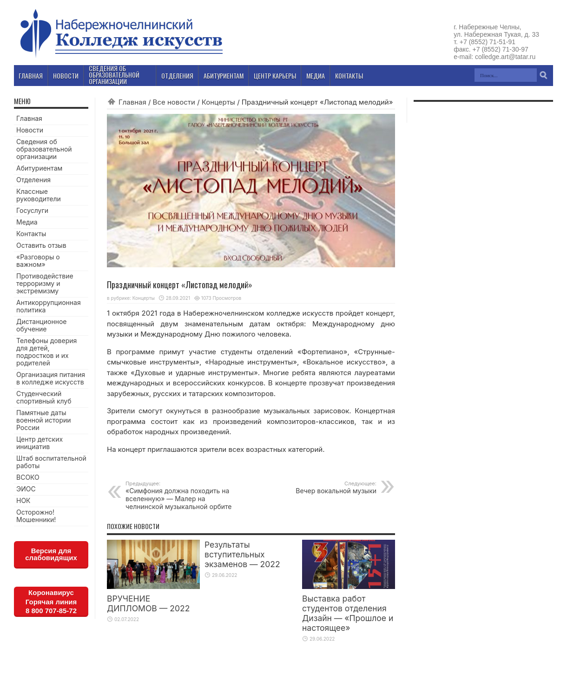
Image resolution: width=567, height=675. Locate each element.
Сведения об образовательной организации (44, 149)
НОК (23, 500)
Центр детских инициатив (39, 442)
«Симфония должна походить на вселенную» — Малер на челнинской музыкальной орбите (182, 495)
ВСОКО (28, 477)
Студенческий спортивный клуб (44, 397)
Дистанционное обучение (41, 325)
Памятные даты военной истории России (43, 420)
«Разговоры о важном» (38, 260)
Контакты (31, 234)
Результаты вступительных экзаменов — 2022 (242, 554)
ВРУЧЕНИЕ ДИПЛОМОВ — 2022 (148, 603)
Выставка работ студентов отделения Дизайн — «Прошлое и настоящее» (347, 613)
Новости (29, 130)
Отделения (33, 180)
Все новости (174, 102)
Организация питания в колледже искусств (50, 378)
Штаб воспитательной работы (51, 462)
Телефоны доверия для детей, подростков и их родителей (46, 352)
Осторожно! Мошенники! (36, 515)
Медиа (27, 222)
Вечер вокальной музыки (319, 487)
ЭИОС (26, 489)
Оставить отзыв (41, 245)
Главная (132, 102)
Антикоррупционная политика (48, 306)
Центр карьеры (275, 75)
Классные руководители (38, 195)
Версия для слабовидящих (51, 554)
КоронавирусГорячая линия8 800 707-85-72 (51, 602)
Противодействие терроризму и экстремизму (44, 283)
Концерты (218, 102)
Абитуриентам (39, 168)
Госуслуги (32, 210)
